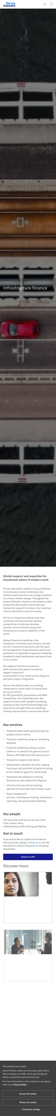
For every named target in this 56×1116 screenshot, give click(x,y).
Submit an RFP (27, 856)
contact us (31, 842)
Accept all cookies (28, 1093)
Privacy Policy (20, 1084)
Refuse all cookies (28, 1102)
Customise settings (29, 1109)
